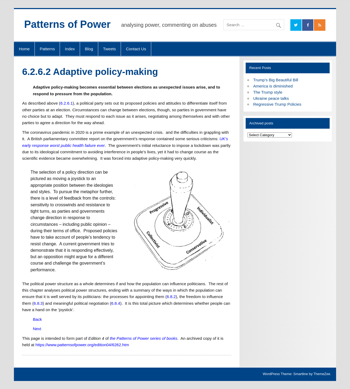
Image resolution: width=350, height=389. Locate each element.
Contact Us (136, 49)
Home (24, 49)
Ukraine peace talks (271, 98)
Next (37, 328)
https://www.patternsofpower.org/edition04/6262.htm (82, 344)
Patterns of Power (67, 24)
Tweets (109, 49)
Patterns (47, 49)
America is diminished (273, 86)
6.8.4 (115, 303)
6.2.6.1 (66, 103)
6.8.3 (38, 303)
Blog (89, 49)
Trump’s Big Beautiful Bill (275, 80)
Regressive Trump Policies (277, 104)
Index (70, 49)
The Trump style (267, 92)
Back (37, 319)
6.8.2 (171, 296)
